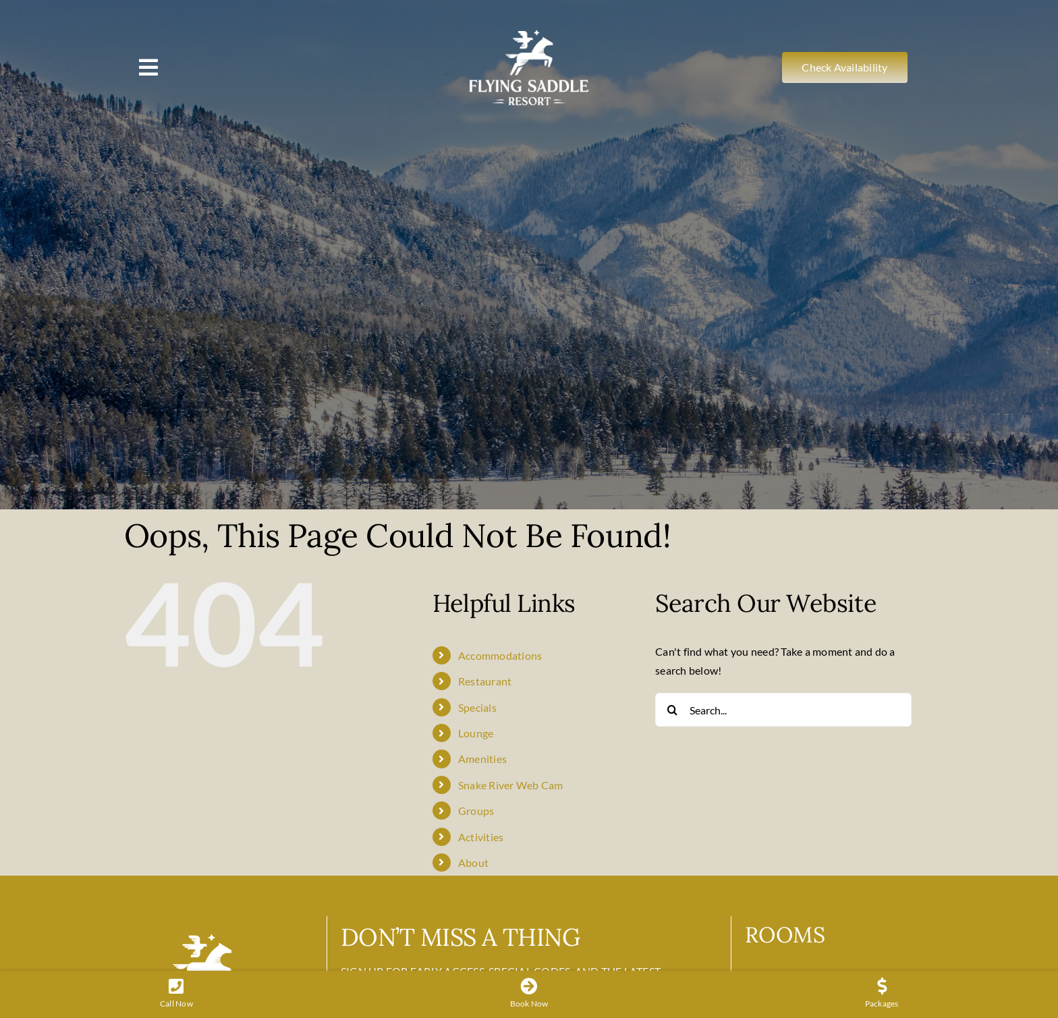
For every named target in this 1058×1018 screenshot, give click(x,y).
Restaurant (484, 681)
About (473, 862)
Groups (476, 810)
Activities (480, 836)
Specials (477, 707)
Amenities (482, 758)
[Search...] (783, 710)
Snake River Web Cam (510, 785)
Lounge (475, 733)
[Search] (672, 710)
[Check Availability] (844, 67)
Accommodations (500, 655)
